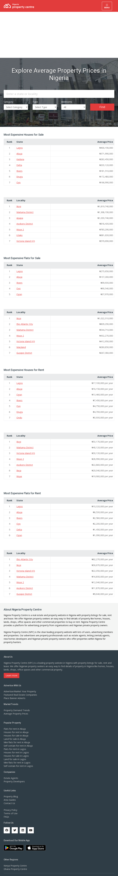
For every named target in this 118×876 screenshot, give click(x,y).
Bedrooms (66, 101)
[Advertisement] (59, 34)
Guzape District (24, 349)
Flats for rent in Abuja (14, 722)
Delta (19, 164)
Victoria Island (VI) (25, 239)
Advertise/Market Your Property (19, 685)
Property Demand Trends (16, 704)
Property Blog (11, 790)
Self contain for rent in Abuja (18, 739)
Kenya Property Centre (15, 859)
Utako (19, 233)
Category (8, 101)
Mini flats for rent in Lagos (17, 756)
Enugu (19, 175)
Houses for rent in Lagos (16, 746)
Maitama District (24, 210)
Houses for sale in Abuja (16, 729)
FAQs (6, 810)
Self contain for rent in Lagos (18, 759)
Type (35, 101)
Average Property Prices (16, 707)
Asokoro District (24, 222)
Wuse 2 (20, 227)
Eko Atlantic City (24, 321)
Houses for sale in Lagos (16, 749)
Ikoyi (18, 205)
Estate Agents (11, 771)
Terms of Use (10, 807)
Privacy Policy (10, 804)
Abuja (19, 152)
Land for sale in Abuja (14, 732)
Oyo (18, 181)
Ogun (19, 291)
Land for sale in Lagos (15, 753)
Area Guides (10, 793)
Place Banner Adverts (14, 692)
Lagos (19, 147)
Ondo (19, 413)
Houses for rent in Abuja (16, 726)
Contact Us (9, 797)
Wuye (19, 471)
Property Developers (14, 775)
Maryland (21, 344)
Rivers (19, 169)
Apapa (19, 216)
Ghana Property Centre (15, 863)
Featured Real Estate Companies (20, 688)
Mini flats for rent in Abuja (17, 736)
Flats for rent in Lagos (15, 742)
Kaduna (20, 158)
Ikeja (18, 466)
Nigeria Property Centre (15, 609)
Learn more (11, 669)
